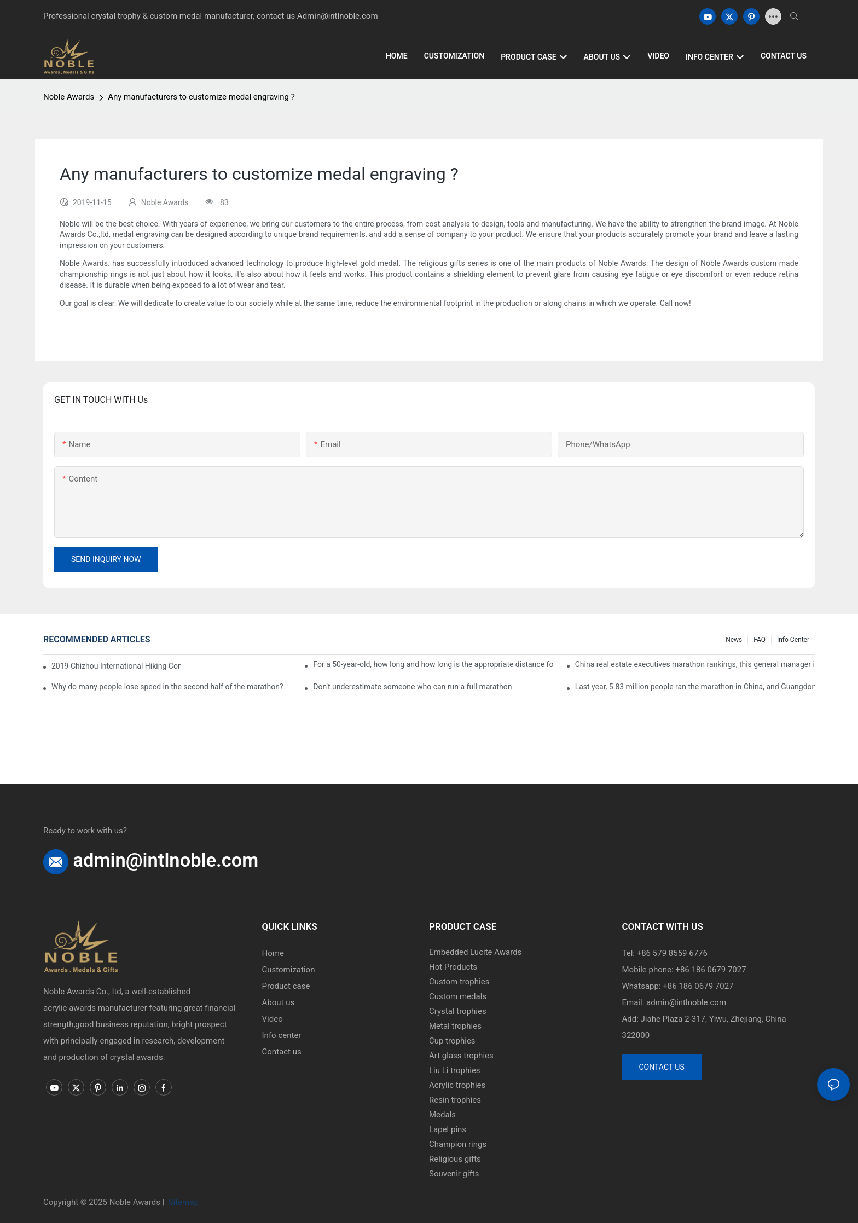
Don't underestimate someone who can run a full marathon (412, 686)
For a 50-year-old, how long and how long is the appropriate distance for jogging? (433, 664)
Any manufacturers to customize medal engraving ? (201, 97)
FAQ (759, 640)
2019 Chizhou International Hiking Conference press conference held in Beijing (116, 666)
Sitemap (182, 1202)
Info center (793, 640)
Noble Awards (68, 97)
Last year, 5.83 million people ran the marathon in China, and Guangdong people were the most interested (695, 686)
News (734, 640)
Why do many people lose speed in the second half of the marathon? (167, 686)
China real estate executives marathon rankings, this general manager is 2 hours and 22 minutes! (695, 664)
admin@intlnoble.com (166, 860)
